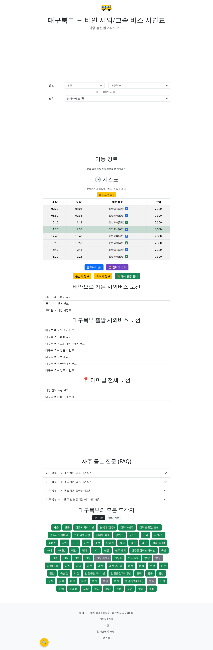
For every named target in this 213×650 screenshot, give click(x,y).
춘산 (94, 581)
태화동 (74, 589)
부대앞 (62, 550)
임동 (150, 573)
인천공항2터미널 (121, 573)
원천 (52, 573)
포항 (86, 589)
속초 (163, 550)
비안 (74, 550)
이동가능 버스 (110, 92)
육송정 (64, 573)
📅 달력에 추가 (117, 267)
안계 (66, 558)
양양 (147, 558)
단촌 (86, 543)
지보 (72, 581)
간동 (67, 527)
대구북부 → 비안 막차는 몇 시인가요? (68, 482)
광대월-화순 (103, 535)
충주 (151, 581)
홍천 (129, 589)
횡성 (151, 589)
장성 (50, 581)
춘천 (116, 581)
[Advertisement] (73, 56)
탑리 (162, 581)
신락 (55, 558)
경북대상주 (127, 527)
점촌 (61, 581)
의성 (76, 573)
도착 (51, 98)
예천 (100, 566)
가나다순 (98, 517)
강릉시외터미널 (84, 527)
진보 (83, 581)
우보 (152, 566)
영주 (89, 566)
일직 (139, 573)
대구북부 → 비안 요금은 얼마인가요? (68, 490)
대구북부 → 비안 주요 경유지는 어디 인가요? (72, 499)
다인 (75, 543)
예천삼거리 (115, 566)
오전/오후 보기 (106, 194)
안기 (77, 558)
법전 (144, 543)
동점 (122, 543)
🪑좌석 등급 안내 (127, 276)
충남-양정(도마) (134, 581)
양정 (158, 558)
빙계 (85, 550)
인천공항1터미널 (95, 573)
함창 (107, 589)
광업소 (119, 535)
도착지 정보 (103, 276)
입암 (161, 573)
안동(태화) (102, 558)
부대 (49, 550)
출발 (51, 85)
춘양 (105, 581)
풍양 (97, 589)
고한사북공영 (82, 535)
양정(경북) (53, 566)
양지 (67, 566)
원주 (163, 566)
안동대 (118, 558)
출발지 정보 (82, 276)
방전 (133, 543)
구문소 (133, 535)
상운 (106, 550)
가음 (56, 527)
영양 (78, 566)
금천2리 (158, 535)
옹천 (130, 566)
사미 (96, 550)
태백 (61, 589)
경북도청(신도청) (149, 527)
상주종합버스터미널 (143, 550)
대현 (97, 543)
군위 (145, 535)
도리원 (110, 543)
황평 (140, 589)
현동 (118, 589)
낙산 (64, 543)
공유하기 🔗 (94, 267)
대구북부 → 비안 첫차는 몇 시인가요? (68, 473)
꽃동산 (52, 543)
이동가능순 (113, 517)
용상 (141, 566)
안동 (88, 558)
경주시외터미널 (59, 535)
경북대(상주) (107, 527)
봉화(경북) (158, 543)
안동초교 (133, 558)
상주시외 (120, 550)
